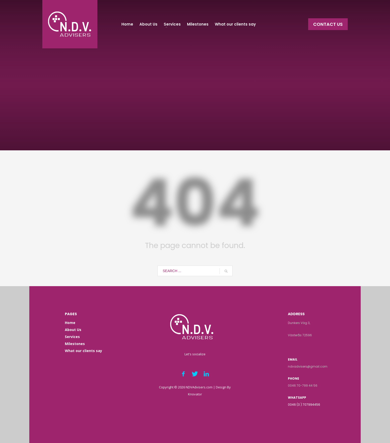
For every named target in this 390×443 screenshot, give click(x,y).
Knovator (195, 394)
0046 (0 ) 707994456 (304, 404)
